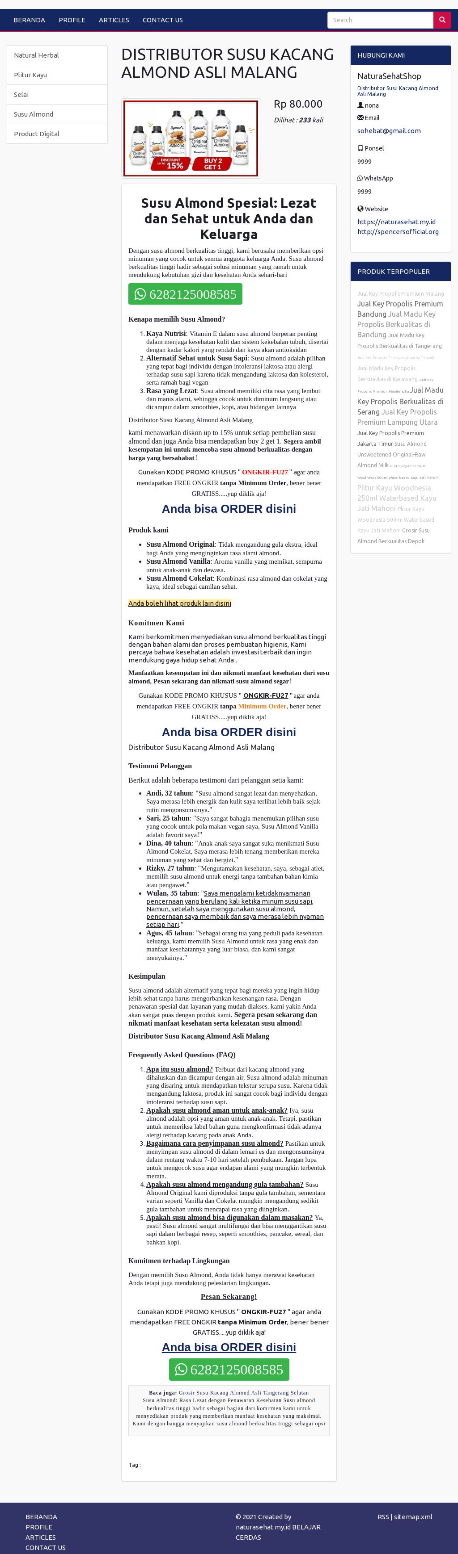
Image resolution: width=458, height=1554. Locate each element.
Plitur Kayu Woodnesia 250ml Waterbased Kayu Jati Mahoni (397, 498)
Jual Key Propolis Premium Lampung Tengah (395, 358)
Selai (21, 94)
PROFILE (72, 20)
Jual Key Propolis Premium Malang (400, 294)
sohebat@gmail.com (389, 130)
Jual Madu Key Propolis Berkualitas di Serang (400, 401)
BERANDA (29, 20)
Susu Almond (33, 114)
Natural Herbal (36, 55)
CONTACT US (163, 20)
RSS (383, 1516)
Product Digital (36, 134)
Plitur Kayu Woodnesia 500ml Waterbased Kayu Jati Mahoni (395, 519)
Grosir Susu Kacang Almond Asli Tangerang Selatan (244, 1393)
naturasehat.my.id (263, 1527)
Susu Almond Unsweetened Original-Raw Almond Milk (392, 454)
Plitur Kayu (30, 75)
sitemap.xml (413, 1516)
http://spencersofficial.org (398, 231)
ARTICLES (114, 20)
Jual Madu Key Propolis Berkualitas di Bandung (396, 324)
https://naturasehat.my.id (396, 222)
